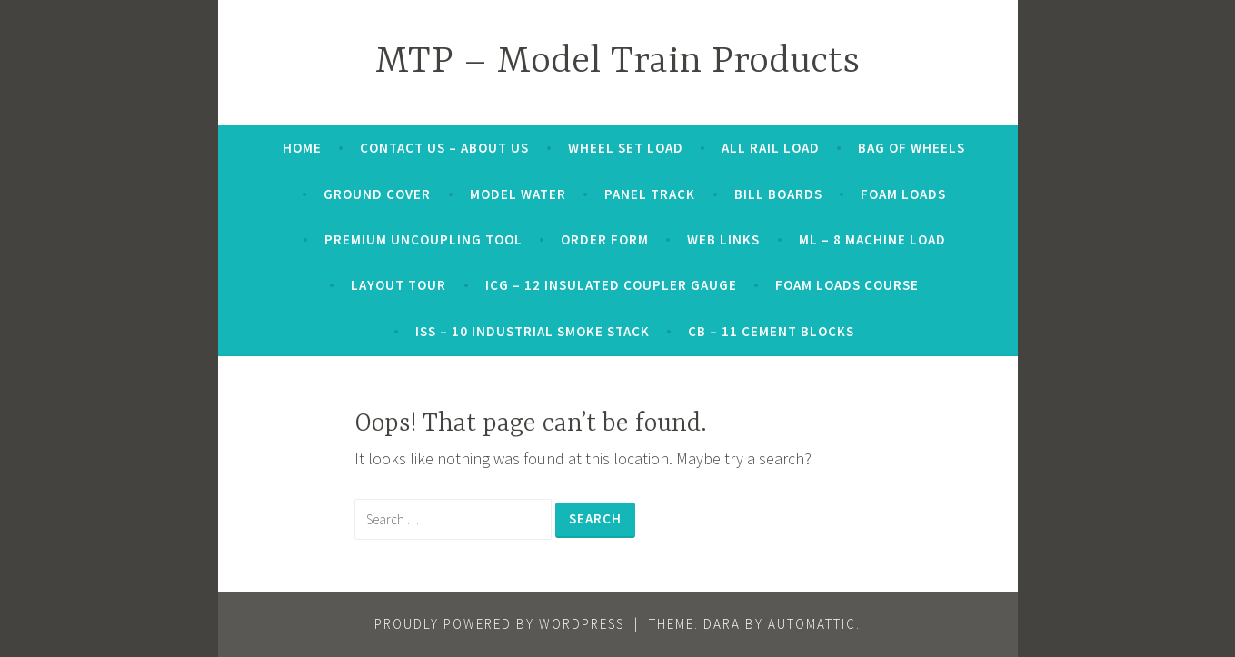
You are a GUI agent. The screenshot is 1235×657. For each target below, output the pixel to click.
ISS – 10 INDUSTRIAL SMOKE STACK (532, 331)
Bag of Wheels (911, 147)
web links (723, 239)
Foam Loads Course (847, 285)
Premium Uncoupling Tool (423, 239)
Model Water (518, 194)
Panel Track (649, 194)
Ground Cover (377, 194)
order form (605, 239)
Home (302, 147)
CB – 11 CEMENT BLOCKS (771, 331)
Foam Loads (903, 194)
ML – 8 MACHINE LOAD (872, 239)
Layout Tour (398, 285)
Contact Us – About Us (444, 147)
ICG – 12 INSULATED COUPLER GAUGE (611, 285)
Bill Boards (778, 194)
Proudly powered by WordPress (499, 623)
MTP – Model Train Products (617, 62)
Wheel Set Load (625, 147)
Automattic (812, 623)
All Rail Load (771, 147)
